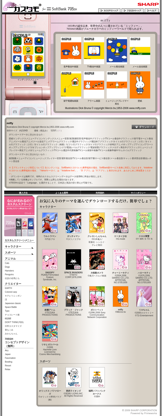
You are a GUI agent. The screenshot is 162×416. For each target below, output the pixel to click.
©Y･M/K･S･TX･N (144, 236)
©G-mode (120, 236)
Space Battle (11, 307)
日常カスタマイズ (13, 326)
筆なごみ (9, 330)
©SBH (97, 393)
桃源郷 (8, 318)
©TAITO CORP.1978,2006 (73, 274)
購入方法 (23, 193)
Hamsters (9, 271)
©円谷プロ (50, 236)
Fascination (10, 358)
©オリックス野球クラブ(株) (50, 394)
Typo (7, 311)
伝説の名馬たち (12, 278)
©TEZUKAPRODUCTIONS (50, 311)
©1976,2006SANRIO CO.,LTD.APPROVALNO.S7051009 (144, 277)
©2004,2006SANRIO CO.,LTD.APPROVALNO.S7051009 (120, 277)
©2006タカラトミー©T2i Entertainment (144, 312)
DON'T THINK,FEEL (14, 322)
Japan (8, 354)
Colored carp (11, 292)
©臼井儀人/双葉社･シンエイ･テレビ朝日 (97, 239)
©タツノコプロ (73, 236)
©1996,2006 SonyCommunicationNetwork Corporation (97, 312)
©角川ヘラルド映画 (97, 273)
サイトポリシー (138, 193)
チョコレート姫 (12, 315)
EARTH (8, 288)
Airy (6, 350)
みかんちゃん (11, 333)
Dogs (7, 267)
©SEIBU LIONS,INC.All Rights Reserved (73, 392)
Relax (7, 369)
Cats (7, 263)
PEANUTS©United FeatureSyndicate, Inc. (50, 275)
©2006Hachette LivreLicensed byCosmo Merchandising (49, 348)
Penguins (9, 274)
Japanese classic (13, 303)
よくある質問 (61, 193)
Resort (8, 365)
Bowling (8, 362)
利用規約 (100, 193)
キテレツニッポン (13, 296)
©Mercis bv (120, 310)
